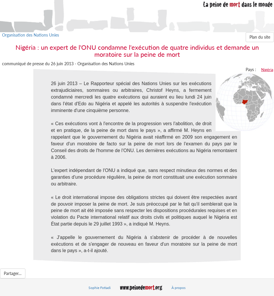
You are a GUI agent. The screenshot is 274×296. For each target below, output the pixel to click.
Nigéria (267, 69)
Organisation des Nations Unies (30, 34)
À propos (178, 287)
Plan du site (259, 37)
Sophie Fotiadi (100, 287)
